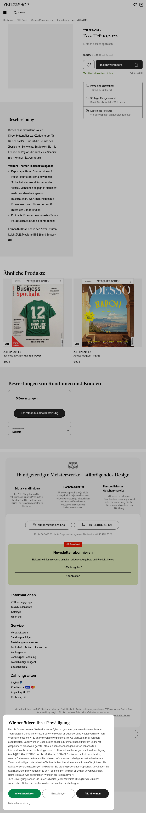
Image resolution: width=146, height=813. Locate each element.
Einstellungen (58, 793)
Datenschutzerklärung (19, 803)
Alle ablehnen (93, 793)
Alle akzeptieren (24, 793)
